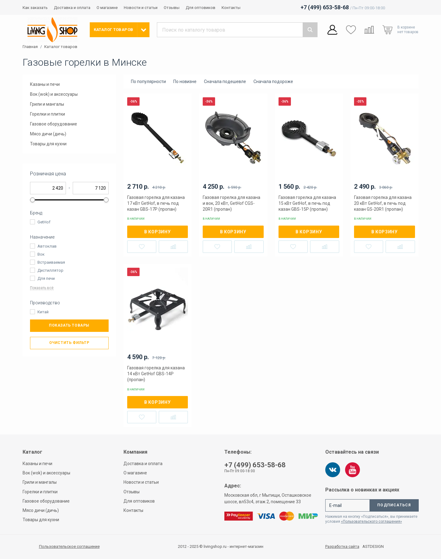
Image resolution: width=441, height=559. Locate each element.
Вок (41, 254)
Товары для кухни (48, 143)
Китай (43, 312)
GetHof (43, 222)
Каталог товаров (60, 47)
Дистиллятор (50, 270)
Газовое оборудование (53, 123)
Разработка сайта (342, 546)
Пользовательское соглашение (69, 546)
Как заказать (35, 7)
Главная (30, 47)
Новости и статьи (141, 7)
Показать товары (69, 325)
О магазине (107, 7)
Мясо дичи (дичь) (48, 133)
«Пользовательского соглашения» (371, 521)
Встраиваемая (51, 262)
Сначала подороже (273, 81)
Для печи (46, 278)
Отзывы (171, 7)
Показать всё (42, 288)
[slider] (32, 199)
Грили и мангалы (47, 104)
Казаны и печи (45, 84)
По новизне (185, 81)
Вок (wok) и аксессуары (54, 94)
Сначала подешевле (225, 81)
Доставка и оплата (72, 7)
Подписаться (394, 505)
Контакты (231, 7)
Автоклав (47, 246)
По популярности (148, 81)
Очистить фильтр (69, 343)
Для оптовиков (200, 7)
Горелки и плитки (47, 114)
